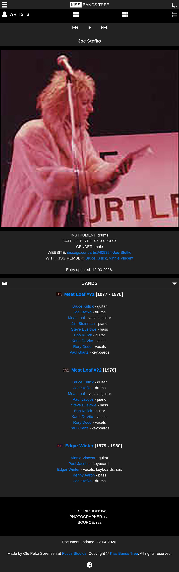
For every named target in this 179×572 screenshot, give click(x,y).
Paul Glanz (79, 352)
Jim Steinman (83, 323)
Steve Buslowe (84, 329)
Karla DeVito (82, 341)
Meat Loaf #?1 (79, 294)
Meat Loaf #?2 (86, 370)
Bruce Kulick (96, 258)
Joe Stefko (82, 312)
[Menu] (4, 4)
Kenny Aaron (84, 475)
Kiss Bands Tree (124, 553)
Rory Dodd (82, 346)
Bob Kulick (83, 335)
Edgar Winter (79, 445)
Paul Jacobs (83, 399)
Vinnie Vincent (121, 258)
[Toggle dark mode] (174, 4)
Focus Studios (74, 553)
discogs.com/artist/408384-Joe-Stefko (99, 252)
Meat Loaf (76, 318)
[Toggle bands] (174, 283)
